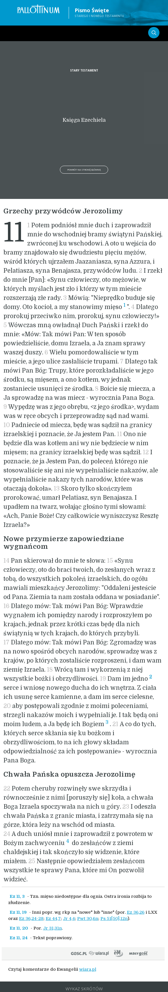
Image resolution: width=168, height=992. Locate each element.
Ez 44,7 (53, 918)
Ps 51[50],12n (114, 918)
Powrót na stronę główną (84, 169)
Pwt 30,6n (87, 918)
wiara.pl (87, 969)
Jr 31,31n (52, 928)
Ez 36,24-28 (31, 918)
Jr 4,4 (69, 918)
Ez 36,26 (135, 912)
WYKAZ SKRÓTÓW (84, 988)
